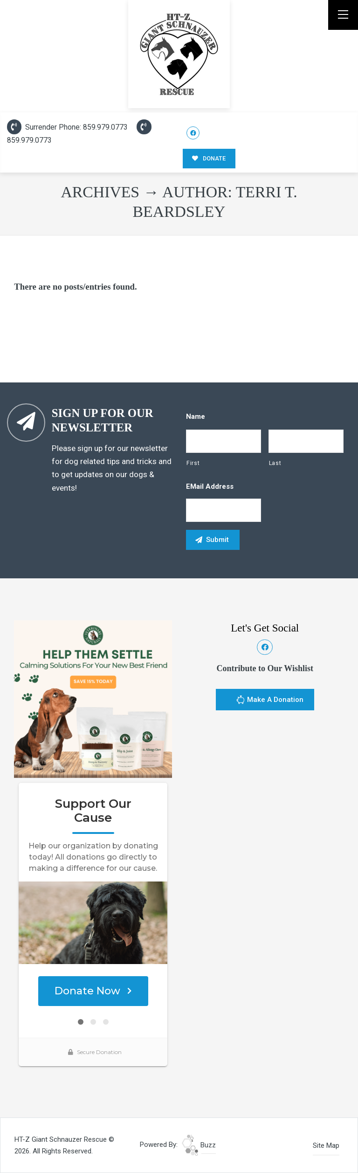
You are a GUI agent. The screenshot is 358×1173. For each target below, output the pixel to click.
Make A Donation (269, 701)
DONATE (209, 158)
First (193, 463)
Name (195, 416)
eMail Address (210, 486)
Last (275, 463)
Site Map (326, 1145)
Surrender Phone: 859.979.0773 (67, 127)
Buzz (199, 1145)
